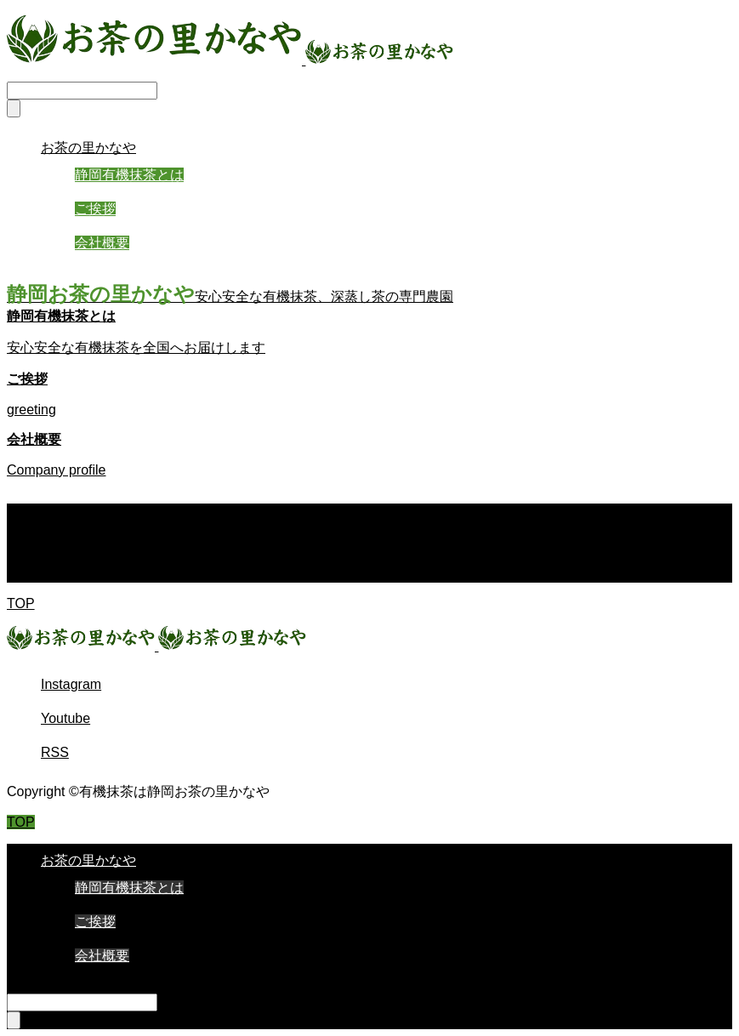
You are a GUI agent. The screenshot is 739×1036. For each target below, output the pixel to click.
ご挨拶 (95, 209)
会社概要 (102, 243)
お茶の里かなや (88, 147)
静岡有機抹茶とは (129, 175)
